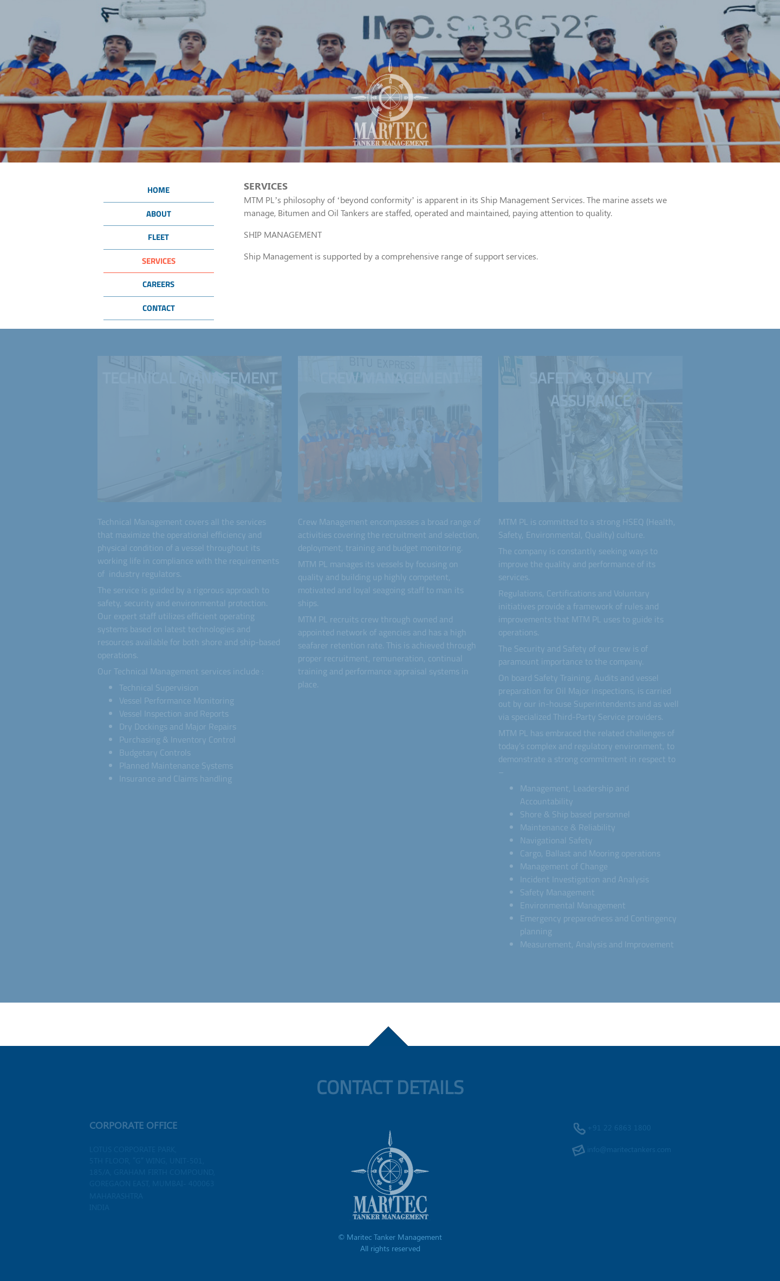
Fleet (158, 237)
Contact (158, 308)
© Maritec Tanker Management (390, 1237)
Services (159, 261)
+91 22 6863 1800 (619, 1127)
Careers (158, 284)
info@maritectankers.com (629, 1149)
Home (158, 190)
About (158, 213)
